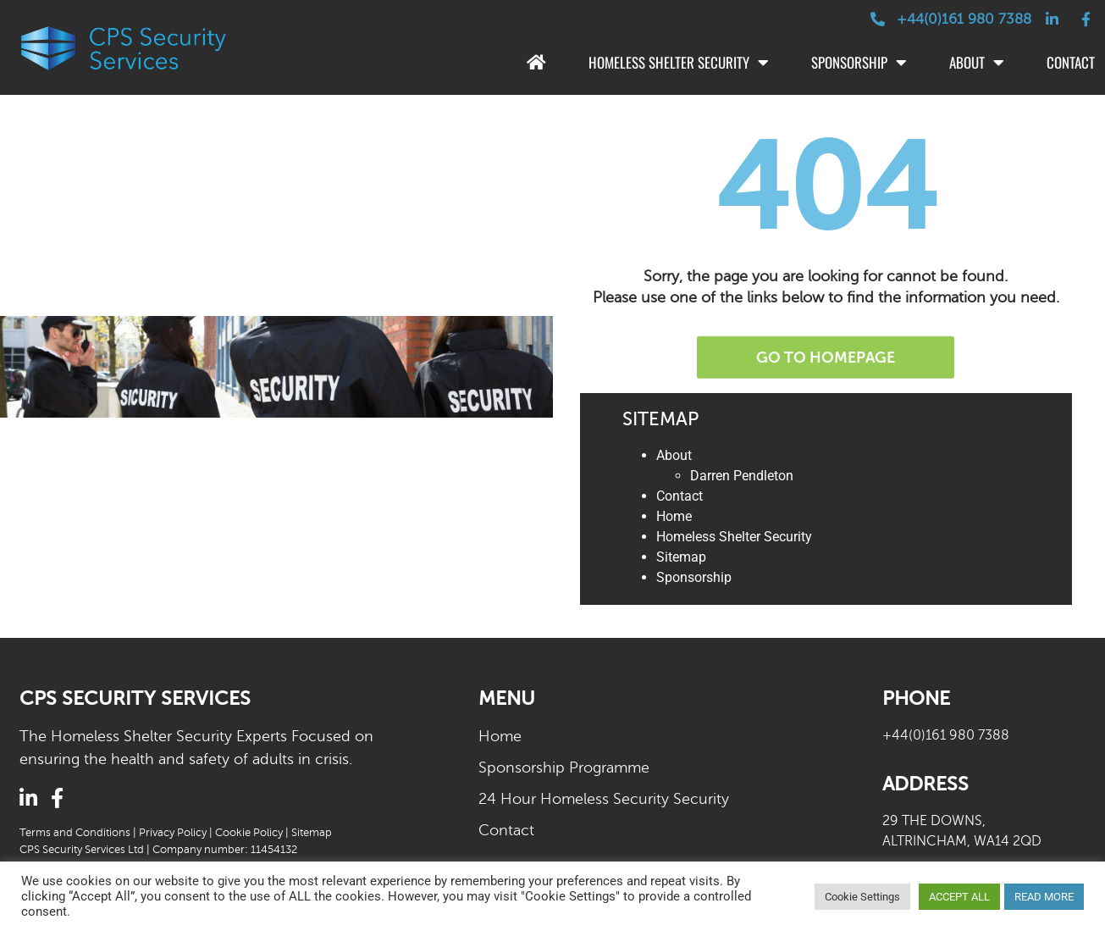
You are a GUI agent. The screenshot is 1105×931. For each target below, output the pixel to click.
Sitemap (681, 557)
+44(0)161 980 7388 (945, 735)
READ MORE (1044, 896)
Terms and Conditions (74, 833)
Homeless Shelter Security (678, 63)
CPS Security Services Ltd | (85, 850)
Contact (679, 496)
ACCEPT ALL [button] (959, 896)
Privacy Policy (173, 833)
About (976, 63)
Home (674, 516)
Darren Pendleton (741, 476)
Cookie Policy (249, 833)
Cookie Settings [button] (862, 896)
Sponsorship (859, 63)
